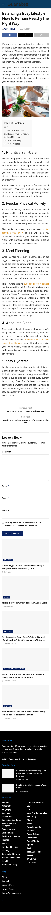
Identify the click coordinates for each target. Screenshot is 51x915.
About (4, 880)
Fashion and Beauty (11, 839)
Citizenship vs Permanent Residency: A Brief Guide (24, 605)
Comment (7, 454)
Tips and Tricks (34, 855)
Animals (5, 805)
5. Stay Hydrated (12, 144)
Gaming (5, 854)
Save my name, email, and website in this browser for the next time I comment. (23, 527)
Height (5, 864)
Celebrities (7, 820)
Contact (5, 884)
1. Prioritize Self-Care (14, 130)
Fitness (5, 846)
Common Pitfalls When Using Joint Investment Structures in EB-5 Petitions (31, 776)
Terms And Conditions (11, 896)
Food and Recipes (10, 850)
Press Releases (34, 837)
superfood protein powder (36, 284)
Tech (29, 851)
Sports (30, 848)
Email (5, 501)
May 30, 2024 (7, 575)
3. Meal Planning (12, 137)
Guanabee (17, 4)
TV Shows (31, 862)
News (6, 600)
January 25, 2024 (9, 609)
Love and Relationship (37, 816)
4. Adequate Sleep (13, 140)
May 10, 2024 (25, 29)
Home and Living (9, 868)
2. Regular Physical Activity (17, 134)
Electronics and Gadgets (9, 828)
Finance (7, 709)
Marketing (31, 820)
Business (8, 563)
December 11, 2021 (9, 646)
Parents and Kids (35, 830)
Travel (30, 858)
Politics (30, 834)
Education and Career (12, 823)
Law (28, 809)
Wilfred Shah (9, 29)
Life (28, 812)
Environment (7, 836)
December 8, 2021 (9, 721)
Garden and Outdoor (11, 857)
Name (5, 489)
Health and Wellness (14, 672)
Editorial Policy (8, 888)
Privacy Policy (8, 892)
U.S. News (31, 865)
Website (5, 514)
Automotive (7, 809)
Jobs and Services (35, 805)
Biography (6, 812)
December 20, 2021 (9, 684)
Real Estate (32, 841)
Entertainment (8, 832)
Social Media (33, 844)
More (29, 823)
